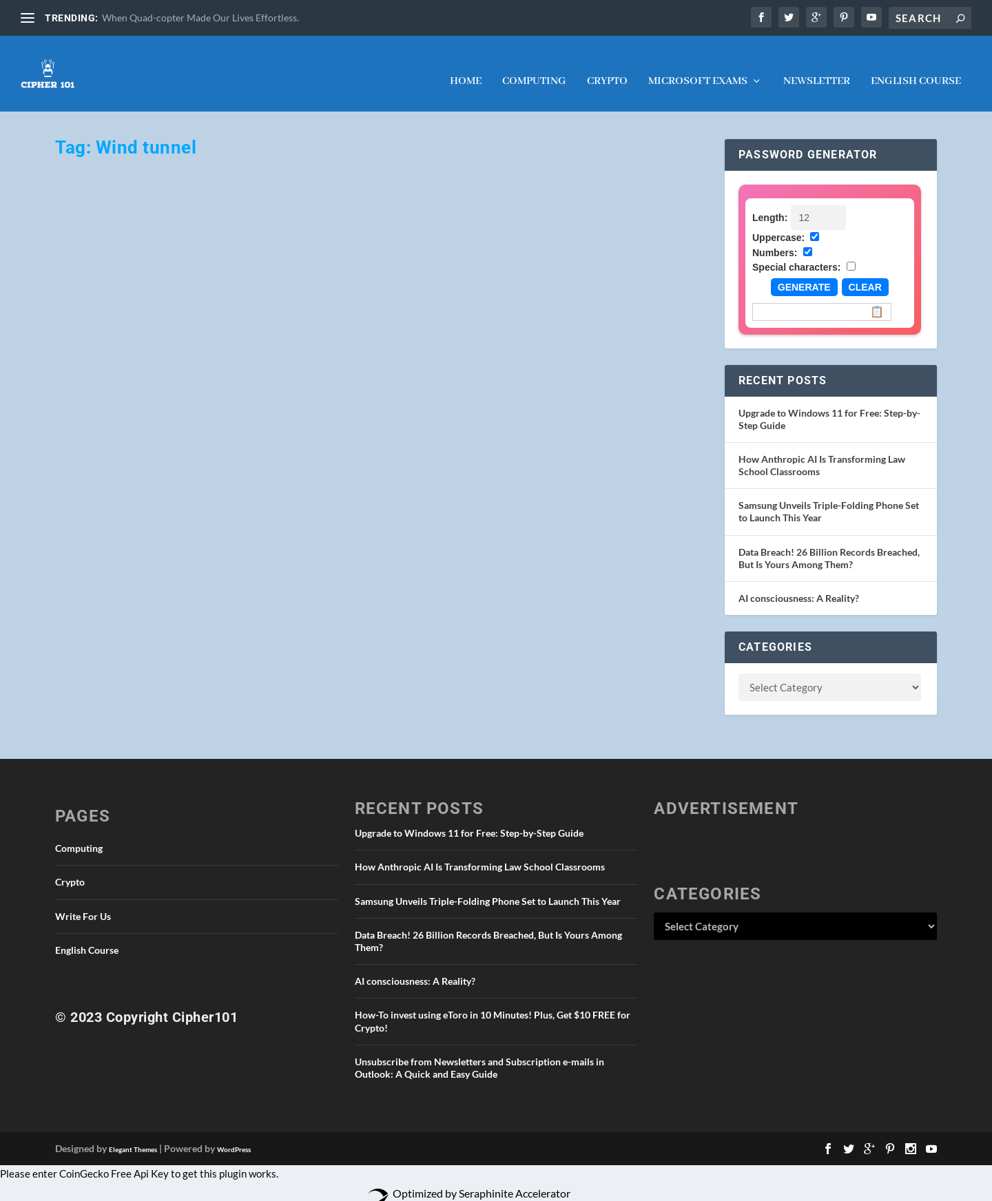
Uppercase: (778, 223)
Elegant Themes (133, 1135)
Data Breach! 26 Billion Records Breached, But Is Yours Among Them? (829, 544)
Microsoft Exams (697, 68)
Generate (804, 273)
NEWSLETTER (816, 68)
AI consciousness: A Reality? (798, 584)
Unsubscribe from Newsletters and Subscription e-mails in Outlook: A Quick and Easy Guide (479, 1054)
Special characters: (796, 253)
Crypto (607, 68)
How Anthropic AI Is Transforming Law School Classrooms (480, 853)
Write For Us (83, 902)
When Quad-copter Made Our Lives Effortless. (200, 17)
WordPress (234, 1135)
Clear (865, 273)
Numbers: (774, 238)
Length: (769, 203)
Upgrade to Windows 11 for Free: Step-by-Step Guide (469, 819)
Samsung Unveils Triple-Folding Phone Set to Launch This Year (488, 887)
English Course (916, 68)
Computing (534, 68)
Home (466, 68)
